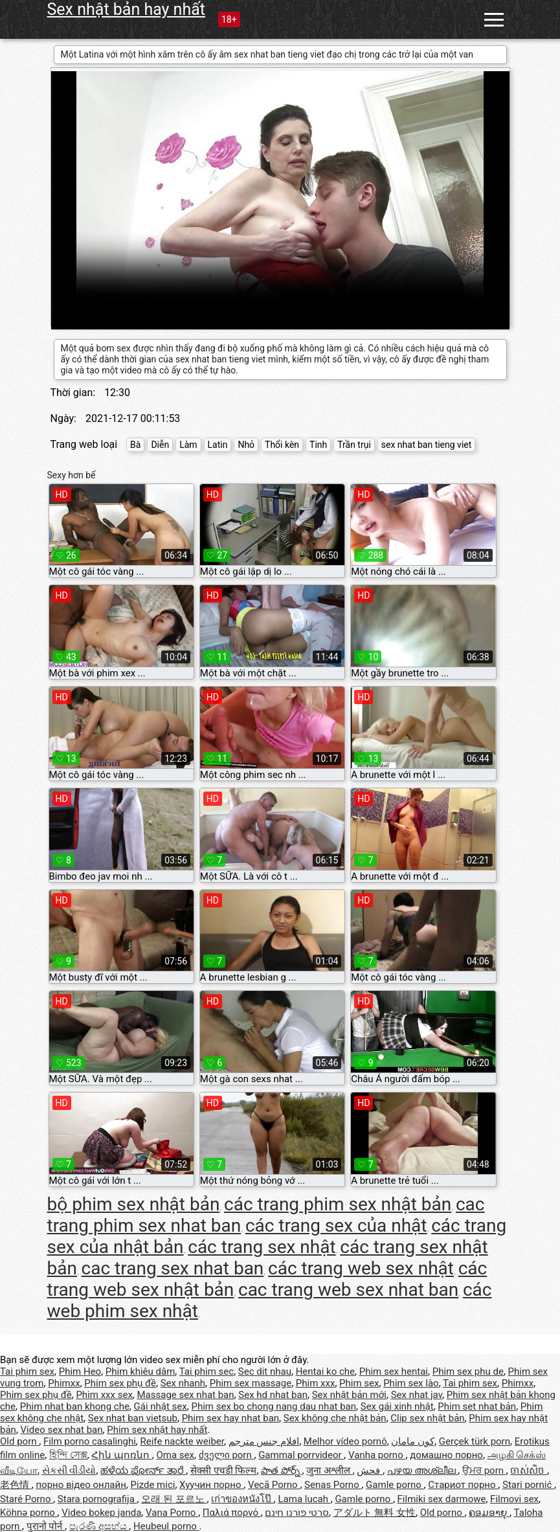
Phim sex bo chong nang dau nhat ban (273, 1406)
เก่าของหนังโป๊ (242, 1499)
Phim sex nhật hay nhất (157, 1430)
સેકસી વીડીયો (69, 1470)
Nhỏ (246, 444)
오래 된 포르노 (174, 1499)
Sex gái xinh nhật (397, 1406)
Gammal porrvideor (301, 1455)
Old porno (442, 1512)
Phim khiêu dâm (140, 1371)
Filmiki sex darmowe (442, 1499)
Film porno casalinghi (89, 1441)
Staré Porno (26, 1499)
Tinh (318, 444)
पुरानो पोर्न (46, 1526)
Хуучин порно (211, 1485)
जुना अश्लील (329, 1470)
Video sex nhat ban (62, 1430)
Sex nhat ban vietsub (132, 1418)
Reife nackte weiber (182, 1441)
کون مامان (412, 1441)
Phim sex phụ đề (120, 1383)
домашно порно (446, 1455)
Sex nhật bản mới (349, 1395)
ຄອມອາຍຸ (489, 1512)
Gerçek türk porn (474, 1441)
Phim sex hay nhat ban (230, 1418)
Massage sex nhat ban (185, 1395)
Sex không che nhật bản (335, 1418)
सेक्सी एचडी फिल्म (223, 1470)
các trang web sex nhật (361, 1268)
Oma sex (175, 1455)
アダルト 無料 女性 (374, 1512)
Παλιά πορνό (232, 1512)
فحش (370, 1470)
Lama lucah (304, 1499)
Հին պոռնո (121, 1455)
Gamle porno (394, 1485)
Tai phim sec (206, 1371)
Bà (135, 444)
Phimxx (64, 1383)
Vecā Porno (274, 1485)
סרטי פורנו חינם (296, 1512)
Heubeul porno (166, 1526)
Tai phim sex (27, 1371)
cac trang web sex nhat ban (348, 1289)
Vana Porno (172, 1512)
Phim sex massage (250, 1383)
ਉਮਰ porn (484, 1470)
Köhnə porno (29, 1512)
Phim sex (359, 1383)
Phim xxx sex (104, 1395)
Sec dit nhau (264, 1371)
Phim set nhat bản (477, 1406)
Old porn (19, 1441)
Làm (188, 444)
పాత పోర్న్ (281, 1470)
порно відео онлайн (81, 1485)
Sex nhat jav (416, 1395)
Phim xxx (315, 1383)
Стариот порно (463, 1485)
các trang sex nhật (261, 1247)
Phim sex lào (410, 1383)
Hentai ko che (325, 1371)
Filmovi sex (514, 1499)
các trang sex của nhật (336, 1225)
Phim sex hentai (393, 1371)
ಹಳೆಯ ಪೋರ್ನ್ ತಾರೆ (143, 1470)
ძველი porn (226, 1455)
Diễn (160, 444)
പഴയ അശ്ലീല (422, 1470)
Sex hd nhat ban (273, 1395)
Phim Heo (80, 1371)
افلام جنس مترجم (264, 1441)
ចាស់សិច (528, 1470)
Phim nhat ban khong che (74, 1406)
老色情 (16, 1485)
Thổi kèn (282, 444)
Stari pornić (528, 1485)
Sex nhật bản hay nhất (126, 9)
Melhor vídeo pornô (345, 1441)
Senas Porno (332, 1485)
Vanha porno (376, 1455)
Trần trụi (354, 444)
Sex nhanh (183, 1383)
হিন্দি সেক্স (68, 1455)
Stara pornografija (97, 1499)
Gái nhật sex (160, 1406)
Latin (218, 444)
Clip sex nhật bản (427, 1418)
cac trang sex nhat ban (173, 1268)
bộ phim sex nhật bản (133, 1204)
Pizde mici (153, 1485)
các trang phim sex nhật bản (337, 1204)
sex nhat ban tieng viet (426, 444)
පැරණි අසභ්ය (99, 1526)
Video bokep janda (101, 1512)
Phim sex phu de (468, 1371)
